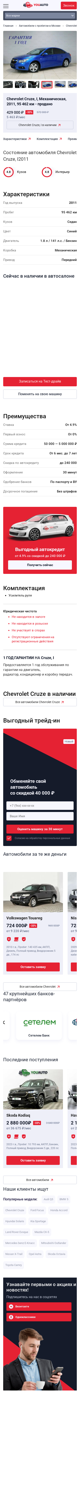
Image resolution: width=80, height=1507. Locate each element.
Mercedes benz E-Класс (20, 1243)
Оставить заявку (33, 967)
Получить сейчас (40, 565)
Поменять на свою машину (40, 394)
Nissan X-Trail (13, 1254)
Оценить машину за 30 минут (40, 829)
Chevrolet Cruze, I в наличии (38, 125)
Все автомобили (37, 1180)
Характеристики (15, 139)
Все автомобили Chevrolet (38, 986)
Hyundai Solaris (14, 1221)
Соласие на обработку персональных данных (42, 838)
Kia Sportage (38, 1221)
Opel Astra (35, 1254)
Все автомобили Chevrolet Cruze (37, 702)
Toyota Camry (13, 1265)
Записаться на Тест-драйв (40, 381)
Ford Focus (37, 1210)
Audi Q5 (48, 1199)
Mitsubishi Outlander (53, 1243)
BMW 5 (64, 1199)
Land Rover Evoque (16, 1232)
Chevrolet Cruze (14, 1210)
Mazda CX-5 (42, 1232)
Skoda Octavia (56, 1254)
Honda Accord (58, 1210)
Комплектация (47, 139)
